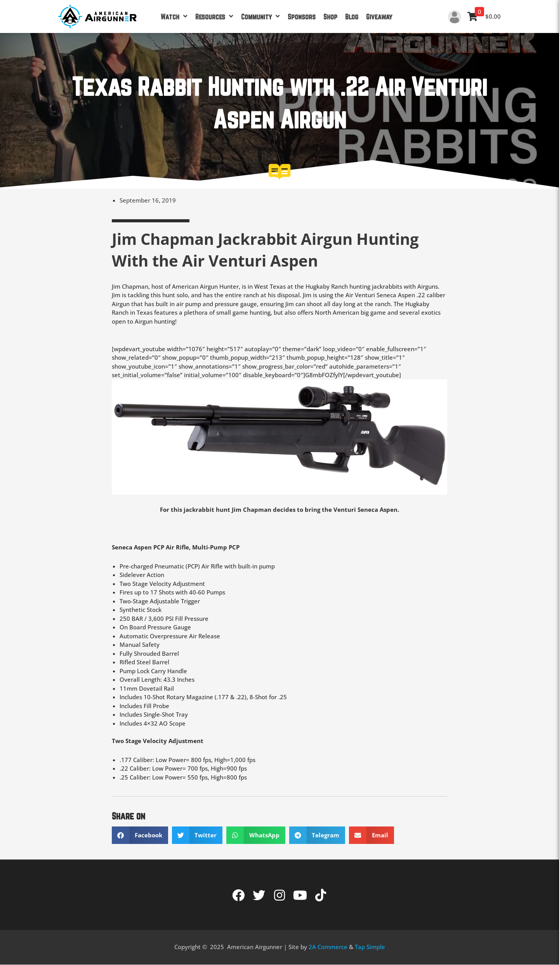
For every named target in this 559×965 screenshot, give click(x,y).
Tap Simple (370, 947)
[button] (140, 835)
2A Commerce (328, 947)
